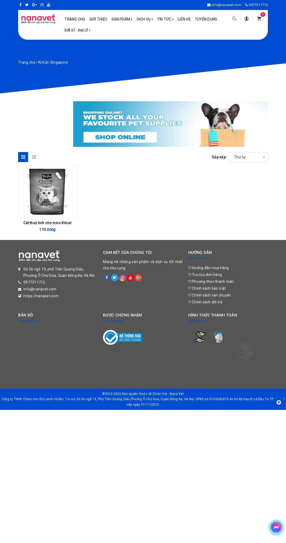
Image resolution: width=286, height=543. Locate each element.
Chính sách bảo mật (207, 288)
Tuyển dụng (206, 19)
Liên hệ (184, 19)
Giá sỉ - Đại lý (77, 30)
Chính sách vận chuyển (209, 295)
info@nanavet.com (226, 5)
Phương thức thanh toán (211, 281)
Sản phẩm (121, 19)
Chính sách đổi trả (205, 302)
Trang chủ (74, 19)
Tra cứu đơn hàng (205, 275)
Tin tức (165, 19)
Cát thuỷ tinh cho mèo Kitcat (47, 223)
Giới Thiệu (98, 19)
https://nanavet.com (41, 296)
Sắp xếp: (219, 157)
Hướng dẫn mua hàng (208, 268)
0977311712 (258, 5)
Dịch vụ (145, 19)
